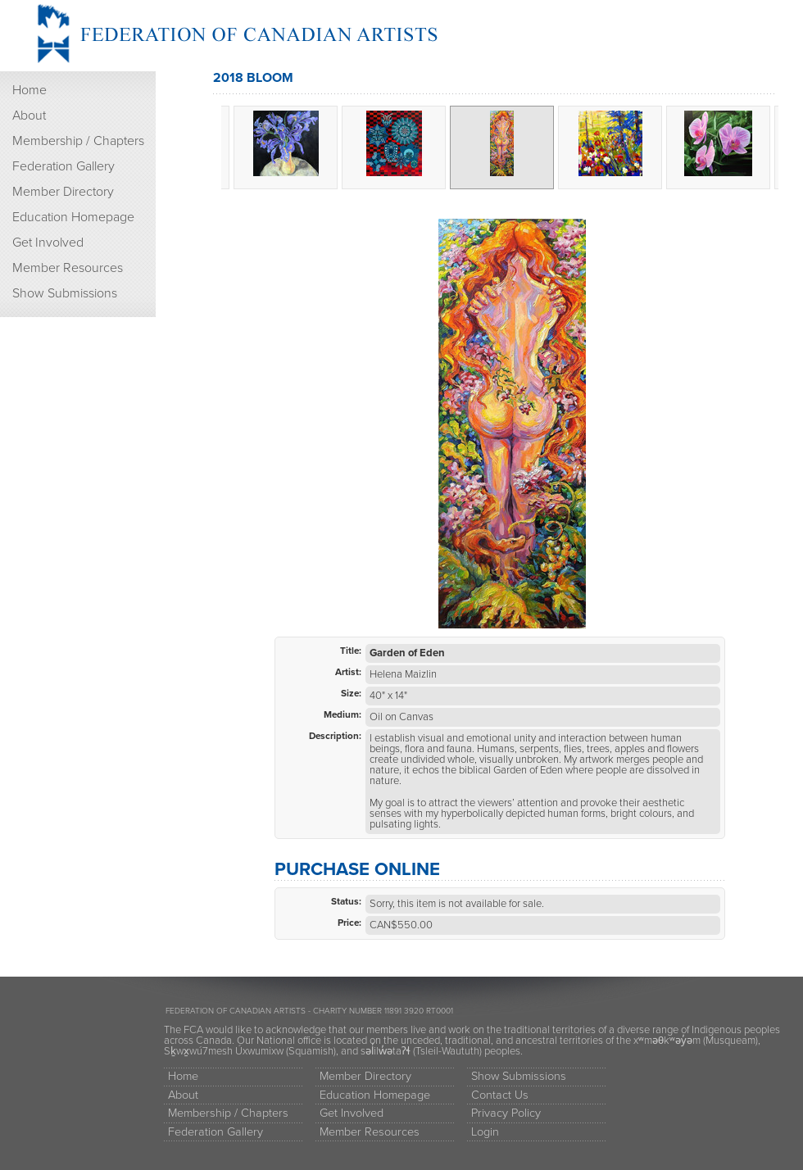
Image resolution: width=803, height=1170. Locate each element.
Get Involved (48, 242)
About (29, 115)
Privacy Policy (506, 1113)
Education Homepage (73, 217)
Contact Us (500, 1095)
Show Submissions (64, 293)
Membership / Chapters (78, 141)
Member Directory (63, 192)
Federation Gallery (63, 166)
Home (29, 90)
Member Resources (67, 268)
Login (485, 1132)
